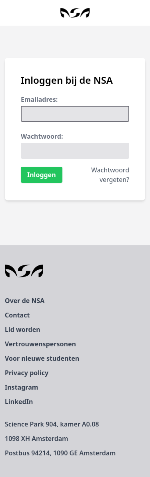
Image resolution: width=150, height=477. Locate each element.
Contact (17, 315)
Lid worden (22, 329)
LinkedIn (19, 401)
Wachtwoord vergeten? (110, 175)
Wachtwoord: (42, 136)
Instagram (21, 387)
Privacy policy (26, 372)
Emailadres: (39, 99)
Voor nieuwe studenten (42, 358)
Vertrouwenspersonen (40, 344)
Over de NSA (24, 300)
